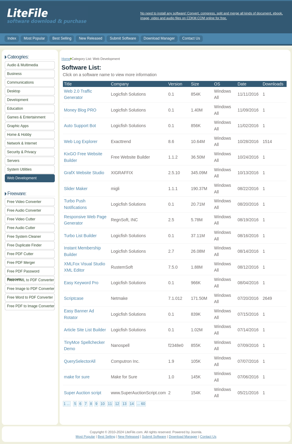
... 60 (141, 404)
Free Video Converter (24, 202)
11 (110, 404)
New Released (90, 38)
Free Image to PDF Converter (31, 289)
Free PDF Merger (21, 263)
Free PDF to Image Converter (31, 306)
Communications (20, 82)
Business (14, 74)
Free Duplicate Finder (24, 245)
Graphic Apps (18, 126)
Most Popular (34, 38)
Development (17, 100)
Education (15, 108)
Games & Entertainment (26, 117)
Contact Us (191, 38)
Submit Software (123, 38)
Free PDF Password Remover (23, 272)
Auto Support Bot (80, 125)
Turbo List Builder (80, 235)
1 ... (67, 404)
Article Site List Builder (85, 329)
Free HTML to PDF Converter (30, 280)
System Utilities (19, 169)
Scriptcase (74, 298)
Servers (13, 161)
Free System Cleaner (24, 236)
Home (66, 59)
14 (132, 404)
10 (103, 404)
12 (117, 404)
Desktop (13, 91)
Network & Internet (22, 143)
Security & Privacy (21, 152)
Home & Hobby (19, 135)
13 (124, 404)
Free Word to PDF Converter (30, 297)
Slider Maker (76, 188)
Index (11, 38)
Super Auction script (83, 392)
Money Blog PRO (80, 110)
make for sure (77, 376)
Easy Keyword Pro (81, 282)
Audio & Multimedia (22, 65)
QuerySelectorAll (80, 361)
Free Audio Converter (24, 210)
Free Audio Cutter (21, 228)
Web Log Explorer (81, 141)
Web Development (22, 178)
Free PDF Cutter (20, 254)
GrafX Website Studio (84, 172)
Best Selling (61, 38)
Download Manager (159, 38)
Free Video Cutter (21, 219)
